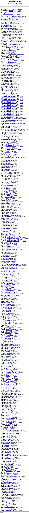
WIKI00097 (15, 188)
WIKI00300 (19, 337)
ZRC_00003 (20, 510)
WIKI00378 (19, 396)
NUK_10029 (12, 121)
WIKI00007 (20, 133)
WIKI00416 (15, 425)
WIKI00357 (19, 380)
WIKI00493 (16, 482)
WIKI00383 (17, 400)
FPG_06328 (18, 87)
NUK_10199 (3, 124)
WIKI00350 (14, 375)
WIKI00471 (15, 466)
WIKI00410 (13, 420)
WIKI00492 (14, 481)
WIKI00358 (17, 381)
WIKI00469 (19, 465)
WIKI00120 (17, 205)
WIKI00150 (15, 228)
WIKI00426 (19, 432)
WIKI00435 (17, 439)
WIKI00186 (15, 253)
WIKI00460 (18, 458)
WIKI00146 (15, 225)
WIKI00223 (21, 279)
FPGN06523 (19, 20)
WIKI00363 (15, 385)
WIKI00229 (13, 284)
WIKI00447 (19, 448)
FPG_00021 (20, 26)
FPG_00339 (24, 64)
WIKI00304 (14, 340)
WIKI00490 (16, 480)
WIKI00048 (13, 150)
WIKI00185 (16, 252)
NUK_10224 (19, 126)
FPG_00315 (18, 63)
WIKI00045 (15, 148)
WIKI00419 (14, 427)
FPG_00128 (15, 43)
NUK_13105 (25, 129)
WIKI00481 (16, 473)
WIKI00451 (18, 451)
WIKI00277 (16, 320)
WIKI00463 (14, 460)
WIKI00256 (19, 304)
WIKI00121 (16, 206)
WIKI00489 (21, 479)
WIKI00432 (15, 437)
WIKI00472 (13, 467)
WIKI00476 (14, 470)
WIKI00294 (16, 333)
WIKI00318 (16, 351)
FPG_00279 (20, 56)
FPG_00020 (12, 25)
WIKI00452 (16, 452)
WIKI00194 (15, 258)
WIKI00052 (13, 153)
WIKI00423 (22, 430)
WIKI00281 (22, 323)
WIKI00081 (14, 176)
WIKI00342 (15, 369)
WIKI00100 (17, 190)
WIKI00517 (16, 500)
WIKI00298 (15, 336)
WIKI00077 (21, 173)
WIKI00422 (14, 429)
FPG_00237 (16, 52)
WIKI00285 (14, 326)
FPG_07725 (19, 89)
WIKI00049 (15, 151)
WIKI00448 (16, 449)
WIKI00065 (15, 164)
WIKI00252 (14, 301)
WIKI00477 (18, 471)
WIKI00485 (23, 476)
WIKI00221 (21, 278)
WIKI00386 (16, 402)
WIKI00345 (22, 371)
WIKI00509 (22, 494)
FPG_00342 (16, 65)
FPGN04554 (23, 18)
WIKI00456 (26, 455)
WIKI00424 (25, 431)
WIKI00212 (13, 271)
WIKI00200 (13, 262)
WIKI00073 (15, 170)
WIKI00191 (15, 256)
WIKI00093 (19, 185)
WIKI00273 (15, 317)
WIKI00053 (16, 154)
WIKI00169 (24, 241)
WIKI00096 (14, 187)
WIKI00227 (16, 282)
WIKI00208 (23, 268)
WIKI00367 (18, 388)
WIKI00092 (16, 184)
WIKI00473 (16, 468)
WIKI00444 (15, 446)
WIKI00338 (16, 366)
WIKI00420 (12, 428)
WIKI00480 (15, 472)
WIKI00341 (19, 368)
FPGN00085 (17, 15)
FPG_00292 (16, 58)
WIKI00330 (18, 360)
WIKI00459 (19, 457)
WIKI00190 (15, 255)
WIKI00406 (20, 417)
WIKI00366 (14, 387)
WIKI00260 (16, 307)
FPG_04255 (14, 81)
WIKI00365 (14, 386)
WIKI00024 (17, 143)
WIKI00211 (16, 270)
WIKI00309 (20, 344)
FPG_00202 (21, 47)
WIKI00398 (15, 411)
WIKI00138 (16, 219)
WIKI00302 (15, 339)
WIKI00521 (17, 503)
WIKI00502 (15, 489)
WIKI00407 (19, 418)
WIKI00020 (22, 140)
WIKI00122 (17, 207)
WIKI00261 (20, 308)
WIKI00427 (17, 433)
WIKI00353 (17, 377)
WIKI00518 (13, 501)
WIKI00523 (20, 505)
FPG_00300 (22, 60)
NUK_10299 (15, 127)
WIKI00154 (15, 231)
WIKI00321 (17, 353)
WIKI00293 (15, 332)
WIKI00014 (17, 136)
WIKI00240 (15, 292)
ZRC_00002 (19, 509)
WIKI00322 (18, 354)
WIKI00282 (25, 324)
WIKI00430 (17, 435)
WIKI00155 (14, 232)
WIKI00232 (17, 286)
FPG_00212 (21, 49)
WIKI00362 (16, 384)
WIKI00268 (12, 313)
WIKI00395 (12, 409)
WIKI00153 (15, 230)
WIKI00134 (24, 216)
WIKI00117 (15, 203)
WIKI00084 (16, 178)
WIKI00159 (23, 233)
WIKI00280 (17, 322)
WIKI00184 (16, 251)
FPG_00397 (15, 71)
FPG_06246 (15, 86)
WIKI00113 (16, 200)
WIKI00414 (14, 423)
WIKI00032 (16, 144)
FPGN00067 (3, 13)
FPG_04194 (14, 78)
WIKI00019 (21, 139)
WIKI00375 (21, 394)
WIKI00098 (14, 189)
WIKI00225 (15, 281)
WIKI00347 (17, 373)
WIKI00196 (14, 259)
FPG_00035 (21, 29)
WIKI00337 (16, 365)
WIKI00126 (15, 210)
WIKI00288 (13, 328)
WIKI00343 (16, 370)
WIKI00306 (13, 342)
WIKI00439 (21, 442)
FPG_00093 (20, 37)
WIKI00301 (17, 338)
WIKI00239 (15, 291)
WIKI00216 (19, 274)
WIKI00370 (17, 390)
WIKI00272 (17, 316)
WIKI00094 (17, 186)
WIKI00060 (15, 160)
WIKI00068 (15, 166)
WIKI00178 (19, 247)
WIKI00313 (18, 347)
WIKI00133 (19, 215)
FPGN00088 (27, 16)
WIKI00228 (19, 283)
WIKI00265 (13, 311)
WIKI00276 (23, 319)
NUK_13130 (23, 130)
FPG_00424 (14, 74)
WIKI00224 (13, 280)
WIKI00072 (16, 169)
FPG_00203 (15, 48)
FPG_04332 (15, 83)
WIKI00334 (15, 363)
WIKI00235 (13, 288)
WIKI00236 (16, 289)
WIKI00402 (14, 414)
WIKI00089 (14, 182)
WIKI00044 (17, 147)
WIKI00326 (12, 357)
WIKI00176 (20, 245)
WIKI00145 (16, 224)
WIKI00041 (21, 146)
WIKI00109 (19, 197)
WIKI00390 (15, 405)
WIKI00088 (20, 181)
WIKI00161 (13, 235)
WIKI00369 (14, 389)
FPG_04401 (18, 84)
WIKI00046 (19, 149)
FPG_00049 (20, 32)
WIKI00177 (14, 246)
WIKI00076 (17, 172)
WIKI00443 (16, 445)
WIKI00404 (15, 416)
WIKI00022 (21, 141)
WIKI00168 (24, 240)
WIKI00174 (15, 244)
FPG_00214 (16, 50)
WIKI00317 (13, 350)
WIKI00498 (15, 486)
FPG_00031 (17, 28)
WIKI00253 (12, 302)
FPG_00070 (16, 35)
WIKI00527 (20, 508)
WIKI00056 (19, 156)
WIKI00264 (15, 310)
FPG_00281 (17, 57)
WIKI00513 (17, 497)
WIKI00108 (15, 196)
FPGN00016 (24, 9)
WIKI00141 (14, 221)
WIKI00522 (14, 504)
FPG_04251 (17, 80)
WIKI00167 (24, 239)
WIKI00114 (22, 201)
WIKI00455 (16, 454)
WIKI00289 (22, 329)
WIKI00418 (15, 426)
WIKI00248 (14, 298)
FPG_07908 (14, 90)
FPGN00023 (19, 10)
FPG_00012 (15, 22)
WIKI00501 (19, 488)
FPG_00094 (19, 38)
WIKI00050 (15, 152)
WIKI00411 (14, 421)
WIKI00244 (19, 295)
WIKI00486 (16, 477)
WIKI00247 (15, 297)
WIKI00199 (14, 261)
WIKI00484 (15, 475)
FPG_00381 (17, 69)
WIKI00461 (19, 459)
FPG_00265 (21, 55)
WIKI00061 (14, 161)
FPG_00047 (22, 31)
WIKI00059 (15, 159)
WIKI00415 (15, 424)
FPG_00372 (17, 67)
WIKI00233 (13, 287)
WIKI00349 (13, 374)
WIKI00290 (17, 330)
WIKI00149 (15, 227)
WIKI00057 (3, 158)
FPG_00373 (19, 68)
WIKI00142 (12, 222)
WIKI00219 (16, 276)
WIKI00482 (15, 474)
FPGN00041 (19, 11)
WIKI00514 (18, 498)
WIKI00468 (17, 464)
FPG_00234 (14, 51)
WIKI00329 (11, 359)
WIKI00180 (16, 248)
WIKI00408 (20, 419)
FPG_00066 (22, 34)
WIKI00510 (21, 495)
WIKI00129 (14, 212)
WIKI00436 (17, 440)
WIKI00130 (15, 213)
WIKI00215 (17, 273)
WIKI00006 (22, 132)
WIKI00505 (14, 491)
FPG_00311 (21, 62)
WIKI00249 (16, 299)
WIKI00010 (16, 135)
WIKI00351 (15, 376)
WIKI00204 (24, 265)
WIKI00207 (16, 267)
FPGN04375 (20, 17)
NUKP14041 (16, 92)
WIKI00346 (21, 372)
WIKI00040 (18, 145)
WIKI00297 (18, 335)
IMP (20, 1)
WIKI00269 (19, 314)
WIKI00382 (13, 399)
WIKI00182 (15, 250)
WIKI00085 (14, 179)
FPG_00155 (21, 44)
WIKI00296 (14, 334)
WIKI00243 (17, 294)
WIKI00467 (17, 463)
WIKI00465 (15, 462)
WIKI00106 (16, 195)
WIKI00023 (14, 142)
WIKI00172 (15, 242)
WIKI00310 (19, 345)
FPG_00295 (17, 59)
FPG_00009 (16, 21)
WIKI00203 (25, 264)
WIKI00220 (14, 277)
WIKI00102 (14, 192)
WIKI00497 (18, 485)
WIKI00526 (20, 507)
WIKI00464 (15, 461)
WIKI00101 (15, 191)
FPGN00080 (18, 14)
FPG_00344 (18, 66)
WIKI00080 (18, 175)
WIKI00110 (14, 198)
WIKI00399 (16, 412)
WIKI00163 (24, 236)
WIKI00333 (15, 362)
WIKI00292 (18, 331)
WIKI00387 (13, 403)
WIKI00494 (17, 483)
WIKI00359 (15, 382)
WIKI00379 (15, 397)
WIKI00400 (20, 413)
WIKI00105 (14, 194)
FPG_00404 (17, 72)
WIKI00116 (15, 202)
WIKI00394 (16, 408)
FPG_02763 (19, 77)
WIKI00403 (13, 415)
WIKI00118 (18, 204)
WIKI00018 (17, 138)
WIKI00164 (25, 237)
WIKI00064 (16, 163)
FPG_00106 (24, 40)
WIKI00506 (13, 492)
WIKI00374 (14, 393)
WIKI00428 (14, 434)
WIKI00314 (14, 348)
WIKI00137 (15, 218)
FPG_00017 (23, 23)
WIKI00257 (17, 305)
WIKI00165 (26, 238)
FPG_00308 (17, 61)
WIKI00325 (15, 356)
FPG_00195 (19, 46)
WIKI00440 (14, 443)
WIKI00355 (16, 379)
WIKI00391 (15, 406)
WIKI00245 (14, 296)
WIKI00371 (18, 391)
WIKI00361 (22, 383)
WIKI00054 (15, 155)
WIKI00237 (19, 290)
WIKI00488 (13, 478)
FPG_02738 (20, 75)
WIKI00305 (13, 341)
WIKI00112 (14, 199)
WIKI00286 (19, 327)
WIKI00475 (17, 469)
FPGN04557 (17, 19)
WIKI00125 (15, 209)
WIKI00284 (18, 325)
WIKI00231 (14, 285)
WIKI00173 (16, 243)
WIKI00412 (20, 422)
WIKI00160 (13, 234)
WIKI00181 (20, 249)
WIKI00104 (19, 193)
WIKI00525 (15, 506)
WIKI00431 (14, 436)
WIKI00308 (14, 343)
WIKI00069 (12, 167)
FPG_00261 (16, 53)
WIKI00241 (21, 293)
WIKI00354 (16, 378)
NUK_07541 (22, 120)
